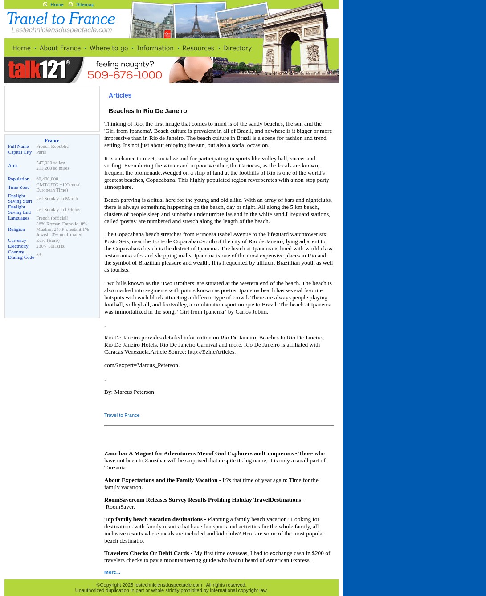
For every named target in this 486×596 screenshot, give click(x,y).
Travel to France (122, 415)
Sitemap (85, 4)
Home (57, 4)
